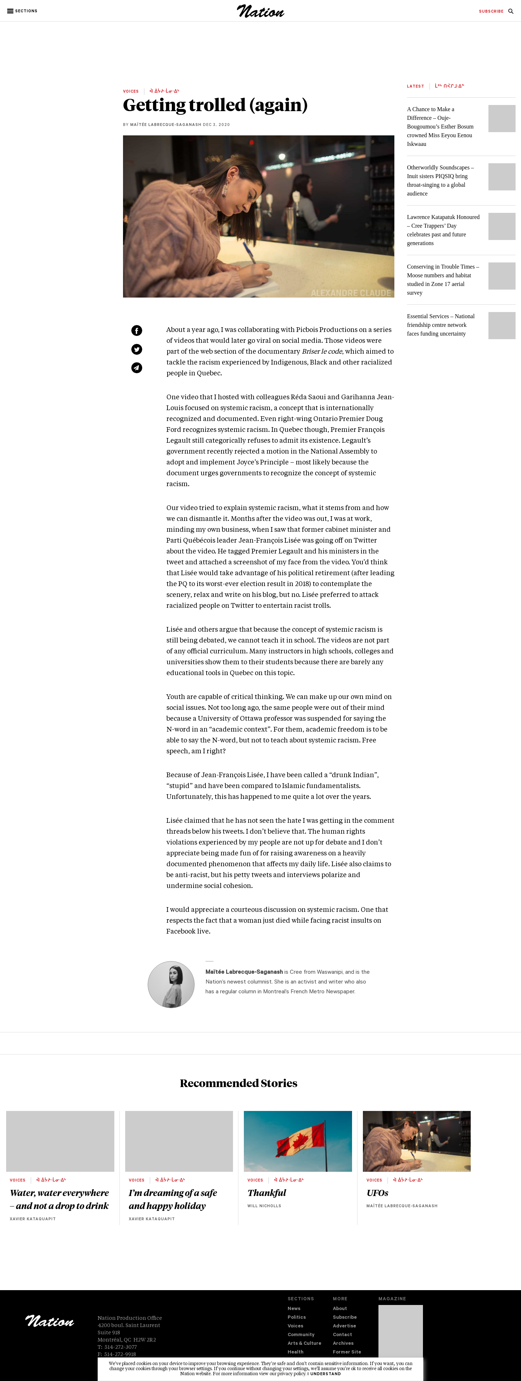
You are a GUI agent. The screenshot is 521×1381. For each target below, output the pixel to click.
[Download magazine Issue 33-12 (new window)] (400, 1337)
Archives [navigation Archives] (343, 1344)
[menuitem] (491, 11)
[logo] (260, 16)
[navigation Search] (511, 13)
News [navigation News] (294, 1309)
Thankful (266, 1192)
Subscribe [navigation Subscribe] (345, 1318)
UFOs (377, 1192)
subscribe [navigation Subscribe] (491, 12)
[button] (23, 11)
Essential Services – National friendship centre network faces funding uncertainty (441, 325)
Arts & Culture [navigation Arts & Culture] (304, 1344)
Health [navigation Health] (296, 1352)
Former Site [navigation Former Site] (347, 1352)
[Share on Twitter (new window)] (137, 349)
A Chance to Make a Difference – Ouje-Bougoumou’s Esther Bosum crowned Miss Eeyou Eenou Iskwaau (440, 126)
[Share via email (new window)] (136, 367)
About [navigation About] (340, 1309)
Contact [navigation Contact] (342, 1335)
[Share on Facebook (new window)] (137, 330)
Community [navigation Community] (301, 1335)
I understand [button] (324, 1374)
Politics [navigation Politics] (297, 1318)
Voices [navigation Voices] (295, 1326)
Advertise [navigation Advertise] (344, 1326)
